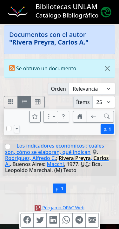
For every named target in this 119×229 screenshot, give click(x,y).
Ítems (83, 102)
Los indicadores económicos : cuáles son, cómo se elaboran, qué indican (54, 149)
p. (107, 129)
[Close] (107, 68)
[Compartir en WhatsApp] (66, 220)
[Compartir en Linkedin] (53, 220)
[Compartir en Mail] (92, 220)
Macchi (55, 164)
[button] (63, 117)
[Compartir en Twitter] (40, 220)
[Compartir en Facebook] (27, 220)
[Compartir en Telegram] (79, 220)
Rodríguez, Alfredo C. (30, 158)
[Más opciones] (50, 117)
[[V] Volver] (94, 117)
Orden (58, 88)
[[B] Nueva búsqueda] (107, 117)
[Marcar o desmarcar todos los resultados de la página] (8, 128)
